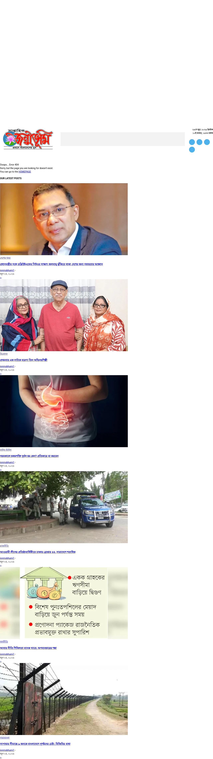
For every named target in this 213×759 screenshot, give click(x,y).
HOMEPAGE (25, 171)
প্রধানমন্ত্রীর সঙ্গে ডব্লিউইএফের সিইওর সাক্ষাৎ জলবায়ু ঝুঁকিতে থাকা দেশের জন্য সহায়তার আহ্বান (51, 264)
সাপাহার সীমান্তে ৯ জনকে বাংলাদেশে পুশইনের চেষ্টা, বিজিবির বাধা (35, 744)
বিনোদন (3, 353)
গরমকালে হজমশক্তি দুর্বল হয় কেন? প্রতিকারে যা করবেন (29, 456)
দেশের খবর (5, 257)
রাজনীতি (4, 545)
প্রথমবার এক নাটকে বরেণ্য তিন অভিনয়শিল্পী (23, 360)
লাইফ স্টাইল (5, 449)
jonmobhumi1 (7, 270)
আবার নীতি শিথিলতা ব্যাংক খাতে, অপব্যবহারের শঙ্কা (28, 648)
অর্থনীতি (4, 641)
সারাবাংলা (4, 737)
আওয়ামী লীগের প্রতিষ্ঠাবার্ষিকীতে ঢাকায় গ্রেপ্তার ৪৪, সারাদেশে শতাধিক (38, 552)
